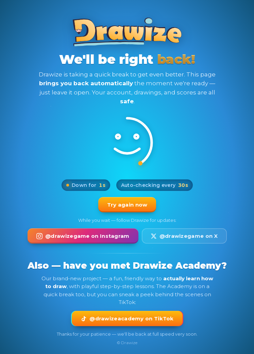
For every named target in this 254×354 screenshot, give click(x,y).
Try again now (127, 204)
